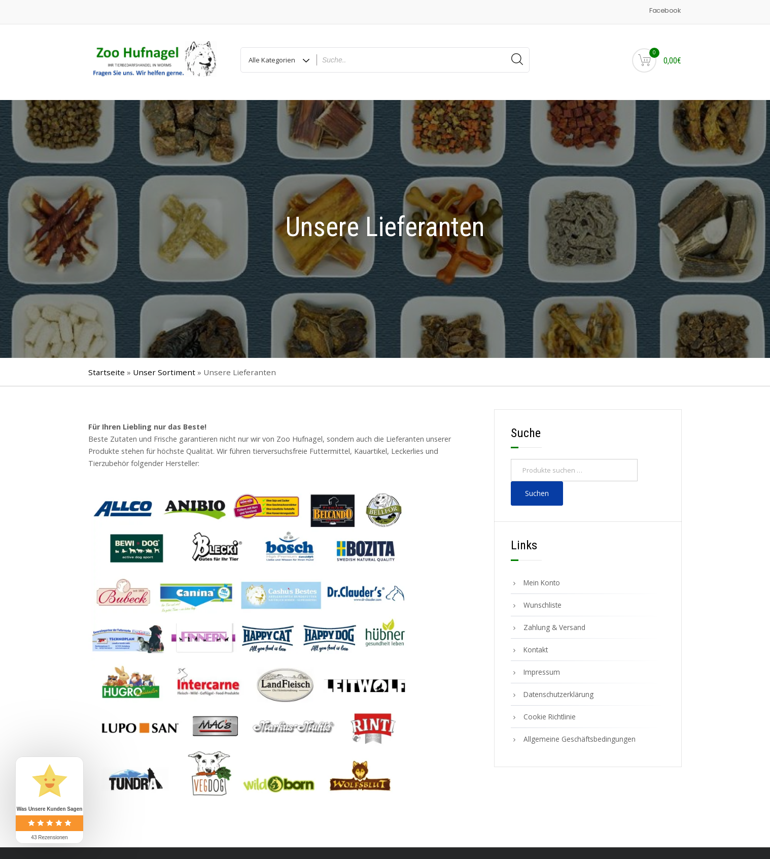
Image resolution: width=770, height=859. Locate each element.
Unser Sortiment (164, 369)
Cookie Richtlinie (549, 713)
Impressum (541, 668)
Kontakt (535, 646)
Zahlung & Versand (554, 624)
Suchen (537, 489)
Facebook (664, 10)
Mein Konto (541, 579)
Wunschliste (542, 601)
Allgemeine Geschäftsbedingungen (579, 735)
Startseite (106, 369)
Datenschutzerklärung (558, 691)
